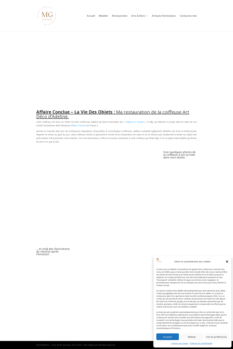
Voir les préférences (216, 336)
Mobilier (103, 16)
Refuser (192, 336)
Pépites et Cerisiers (135, 121)
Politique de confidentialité (201, 343)
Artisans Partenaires (164, 16)
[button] (227, 261)
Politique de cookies (179, 343)
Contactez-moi (188, 16)
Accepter (167, 336)
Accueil (91, 16)
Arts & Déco (138, 16)
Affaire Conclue (78, 125)
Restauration (119, 16)
